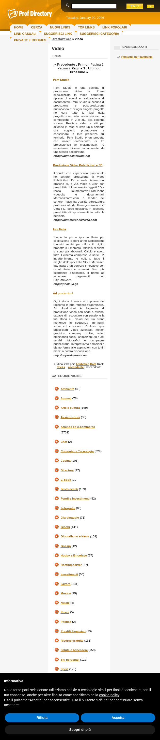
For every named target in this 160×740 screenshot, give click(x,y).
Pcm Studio (61, 80)
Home (18, 27)
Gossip (65, 546)
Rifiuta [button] (42, 718)
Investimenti (69, 574)
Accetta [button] (117, 718)
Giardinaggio (69, 517)
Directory (67, 470)
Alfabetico (82, 364)
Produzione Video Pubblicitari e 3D (77, 165)
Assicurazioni (70, 417)
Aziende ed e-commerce (77, 427)
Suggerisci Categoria (99, 34)
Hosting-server (71, 565)
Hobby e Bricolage (73, 555)
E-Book (65, 479)
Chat (63, 442)
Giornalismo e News (74, 536)
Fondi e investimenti (74, 498)
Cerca (36, 27)
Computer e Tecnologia (77, 451)
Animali (65, 398)
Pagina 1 (97, 64)
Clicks (61, 367)
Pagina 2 (64, 68)
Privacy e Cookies (30, 40)
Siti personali (69, 659)
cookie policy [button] (109, 695)
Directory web (61, 39)
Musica (65, 593)
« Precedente (64, 64)
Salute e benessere (74, 650)
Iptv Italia (59, 229)
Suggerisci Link (58, 34)
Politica (65, 622)
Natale (65, 603)
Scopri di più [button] (80, 730)
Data (93, 364)
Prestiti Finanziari (73, 631)
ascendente (76, 367)
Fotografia (67, 508)
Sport (64, 669)
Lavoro (65, 584)
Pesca (64, 612)
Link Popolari (114, 27)
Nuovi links (60, 27)
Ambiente (67, 389)
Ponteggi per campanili (137, 56)
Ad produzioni (63, 293)
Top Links (86, 27)
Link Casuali (25, 34)
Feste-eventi (69, 489)
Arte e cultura (70, 408)
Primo (82, 64)
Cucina (65, 460)
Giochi (65, 527)
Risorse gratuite (71, 640)
